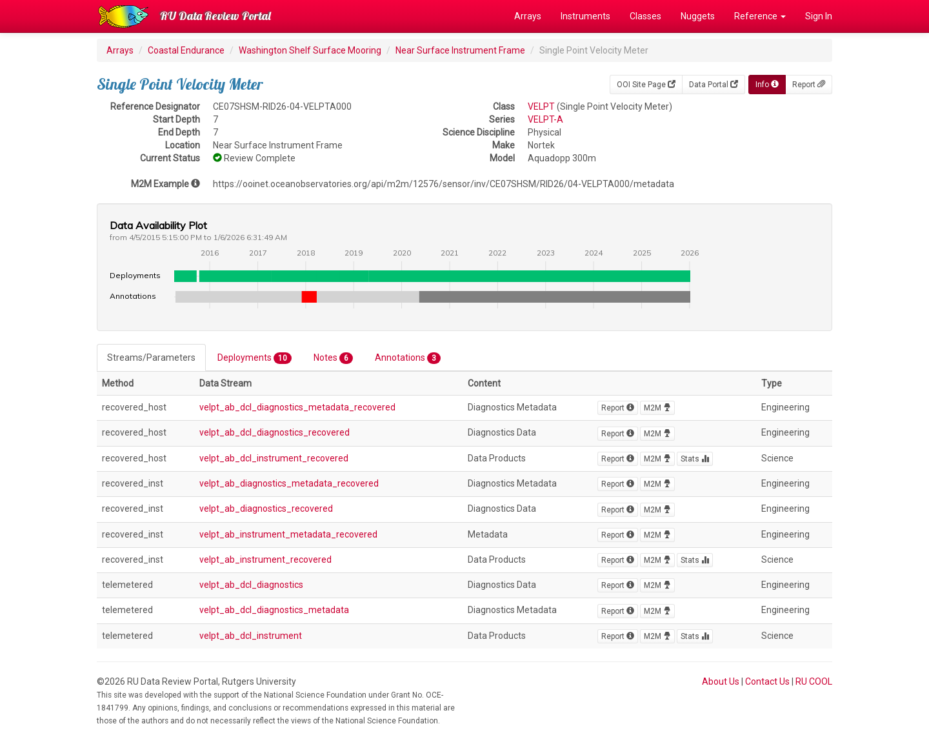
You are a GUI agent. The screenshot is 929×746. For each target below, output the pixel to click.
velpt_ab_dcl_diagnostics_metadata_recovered (297, 407)
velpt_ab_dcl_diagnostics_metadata (274, 610)
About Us (720, 681)
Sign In (818, 16)
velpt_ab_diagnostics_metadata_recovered (289, 483)
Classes (645, 16)
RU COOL (813, 681)
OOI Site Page (646, 84)
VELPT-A (545, 119)
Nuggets (698, 16)
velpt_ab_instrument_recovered (265, 559)
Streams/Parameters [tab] (151, 357)
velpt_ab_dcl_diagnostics (251, 585)
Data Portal (713, 84)
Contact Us (767, 681)
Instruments (585, 16)
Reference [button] (760, 16)
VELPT (541, 106)
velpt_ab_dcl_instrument (250, 635)
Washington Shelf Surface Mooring (310, 50)
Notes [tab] (333, 358)
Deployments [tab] (254, 358)
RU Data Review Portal (215, 15)
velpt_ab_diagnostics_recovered (266, 508)
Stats (695, 458)
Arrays (527, 16)
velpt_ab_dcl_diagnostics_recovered (274, 432)
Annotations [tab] (408, 358)
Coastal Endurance (186, 50)
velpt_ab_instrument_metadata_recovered (288, 534)
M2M (657, 407)
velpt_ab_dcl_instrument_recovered (273, 458)
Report (808, 84)
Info (767, 84)
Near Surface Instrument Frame (460, 50)
